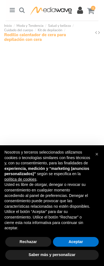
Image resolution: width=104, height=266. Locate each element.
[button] (96, 154)
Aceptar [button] (76, 241)
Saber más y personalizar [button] (52, 254)
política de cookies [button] (20, 179)
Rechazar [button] (28, 241)
